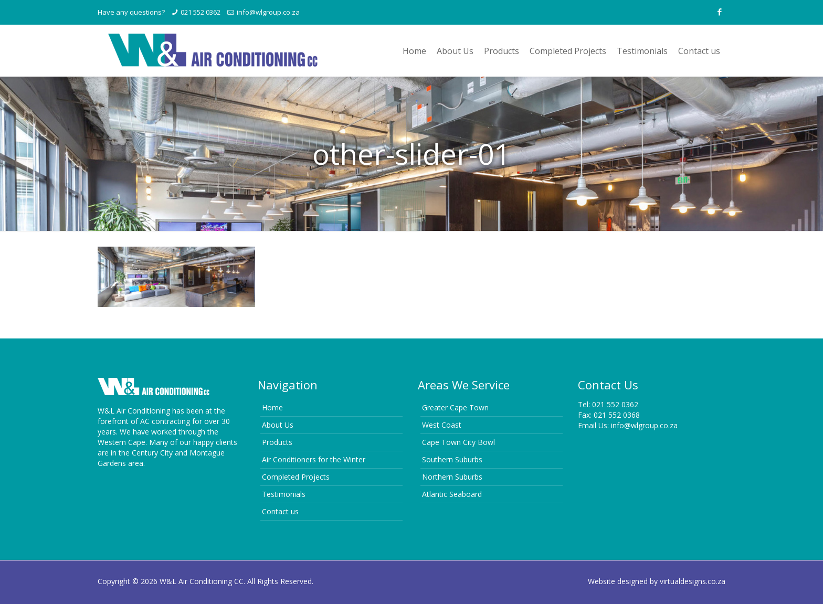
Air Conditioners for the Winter (313, 459)
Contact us (280, 511)
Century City (152, 453)
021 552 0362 (200, 12)
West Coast (441, 425)
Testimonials (283, 494)
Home (272, 407)
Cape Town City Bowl (458, 442)
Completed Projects (296, 477)
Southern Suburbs (452, 459)
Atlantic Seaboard (452, 494)
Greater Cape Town (455, 407)
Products (277, 442)
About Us (277, 425)
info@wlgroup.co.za (268, 12)
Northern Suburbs (452, 477)
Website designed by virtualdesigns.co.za (656, 581)
